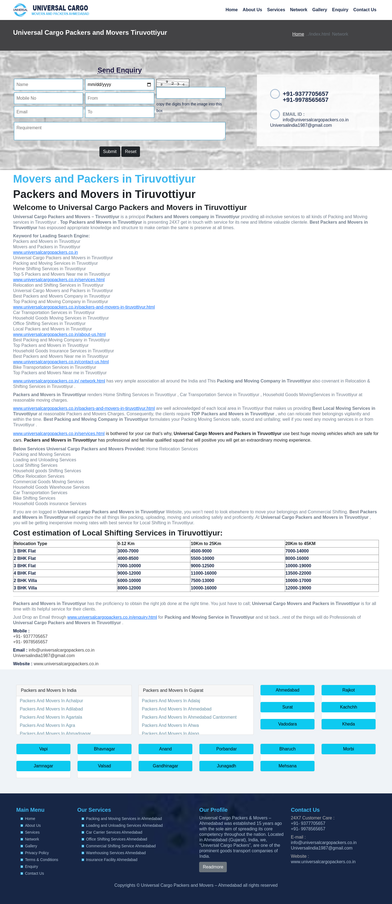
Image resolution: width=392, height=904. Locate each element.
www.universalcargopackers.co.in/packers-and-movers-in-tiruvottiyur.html (84, 307)
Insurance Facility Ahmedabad (112, 859)
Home (231, 9)
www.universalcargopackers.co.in (45, 252)
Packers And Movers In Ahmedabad (176, 709)
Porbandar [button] (226, 749)
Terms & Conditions (41, 859)
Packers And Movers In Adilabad (51, 709)
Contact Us (364, 9)
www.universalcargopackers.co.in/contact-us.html (61, 361)
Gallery (319, 9)
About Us (252, 9)
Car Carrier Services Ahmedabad (114, 832)
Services (276, 9)
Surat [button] (287, 707)
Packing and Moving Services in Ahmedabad (124, 818)
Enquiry (340, 9)
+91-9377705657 (305, 93)
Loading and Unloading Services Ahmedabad (124, 825)
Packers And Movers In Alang (170, 733)
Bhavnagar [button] (104, 749)
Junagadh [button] (226, 766)
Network (298, 9)
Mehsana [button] (288, 766)
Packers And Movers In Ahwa (170, 725)
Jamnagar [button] (43, 766)
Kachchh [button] (348, 707)
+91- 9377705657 (30, 636)
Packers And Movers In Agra (47, 725)
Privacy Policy (37, 853)
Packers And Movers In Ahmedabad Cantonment (189, 717)
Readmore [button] (213, 867)
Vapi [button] (43, 749)
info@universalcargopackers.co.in (315, 119)
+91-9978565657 (305, 99)
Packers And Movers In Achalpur (51, 700)
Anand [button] (165, 749)
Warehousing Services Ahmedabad (116, 853)
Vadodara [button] (287, 724)
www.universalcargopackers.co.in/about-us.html (59, 334)
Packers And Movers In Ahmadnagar (55, 733)
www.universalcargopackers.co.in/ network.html (59, 381)
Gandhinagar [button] (165, 766)
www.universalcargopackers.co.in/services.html (59, 279)
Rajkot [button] (348, 690)
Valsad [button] (104, 766)
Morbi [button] (348, 749)
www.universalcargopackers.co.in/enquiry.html (112, 617)
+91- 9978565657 (30, 642)
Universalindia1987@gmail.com (301, 125)
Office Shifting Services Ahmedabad (116, 839)
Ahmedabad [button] (287, 690)
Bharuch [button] (287, 749)
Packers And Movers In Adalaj (171, 700)
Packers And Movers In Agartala (51, 717)
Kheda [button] (348, 724)
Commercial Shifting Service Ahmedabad (121, 846)
